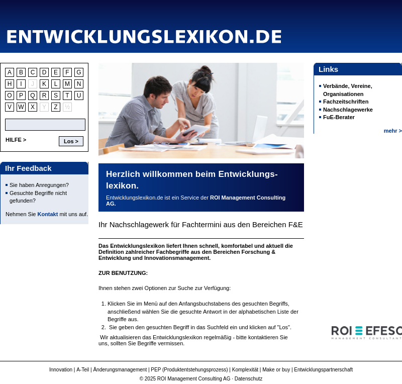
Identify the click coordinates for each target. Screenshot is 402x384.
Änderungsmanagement (120, 369)
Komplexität (245, 369)
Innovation (60, 369)
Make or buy (276, 369)
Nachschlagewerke (348, 110)
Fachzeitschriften (345, 102)
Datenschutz (249, 378)
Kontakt (48, 214)
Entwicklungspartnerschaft (323, 369)
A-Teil (82, 369)
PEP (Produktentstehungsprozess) (189, 369)
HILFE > (16, 140)
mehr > (393, 131)
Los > (71, 141)
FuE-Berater (339, 117)
